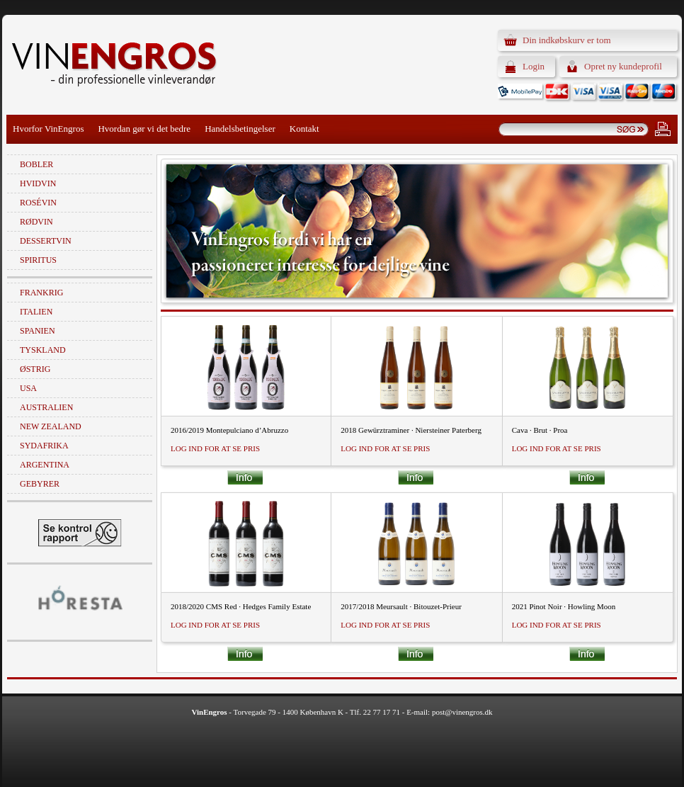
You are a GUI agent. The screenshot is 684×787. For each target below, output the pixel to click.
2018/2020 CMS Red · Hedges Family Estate (241, 606)
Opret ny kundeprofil (623, 66)
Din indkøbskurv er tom (567, 40)
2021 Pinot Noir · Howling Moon (564, 606)
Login (534, 66)
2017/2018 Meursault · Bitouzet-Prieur (401, 606)
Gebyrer (39, 484)
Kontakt (304, 128)
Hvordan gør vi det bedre (144, 128)
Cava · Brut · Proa (540, 430)
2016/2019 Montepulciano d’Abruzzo (229, 430)
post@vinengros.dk (462, 712)
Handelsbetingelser (240, 128)
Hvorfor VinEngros (48, 128)
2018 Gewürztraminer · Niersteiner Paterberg (411, 430)
